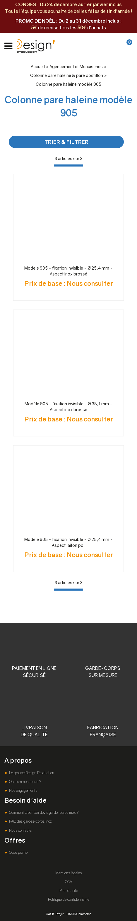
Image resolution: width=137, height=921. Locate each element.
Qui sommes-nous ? (24, 781)
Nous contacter (20, 830)
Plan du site (68, 890)
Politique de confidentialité (68, 899)
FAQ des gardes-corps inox (30, 821)
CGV (68, 882)
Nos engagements (22, 790)
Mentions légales (68, 873)
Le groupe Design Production (31, 773)
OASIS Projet (55, 914)
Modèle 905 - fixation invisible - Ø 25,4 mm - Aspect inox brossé (68, 270)
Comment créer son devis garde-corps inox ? (43, 812)
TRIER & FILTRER (66, 142)
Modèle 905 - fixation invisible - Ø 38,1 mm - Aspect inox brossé (68, 406)
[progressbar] (68, 165)
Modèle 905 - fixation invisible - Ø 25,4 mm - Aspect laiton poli (68, 542)
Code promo (18, 852)
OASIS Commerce (79, 914)
